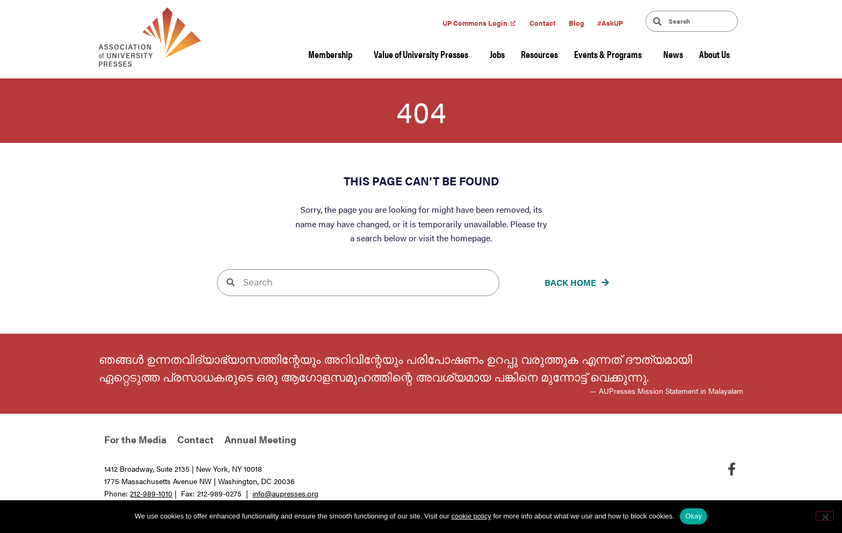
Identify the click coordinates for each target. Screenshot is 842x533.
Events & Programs (610, 54)
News (673, 54)
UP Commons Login (474, 23)
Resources (539, 54)
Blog (576, 23)
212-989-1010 (151, 493)
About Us (717, 54)
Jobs (497, 54)
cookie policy (471, 516)
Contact (542, 23)
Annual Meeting (260, 439)
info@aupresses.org (285, 493)
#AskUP (610, 23)
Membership (333, 54)
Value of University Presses (424, 54)
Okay (693, 516)
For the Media (135, 439)
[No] (825, 516)
